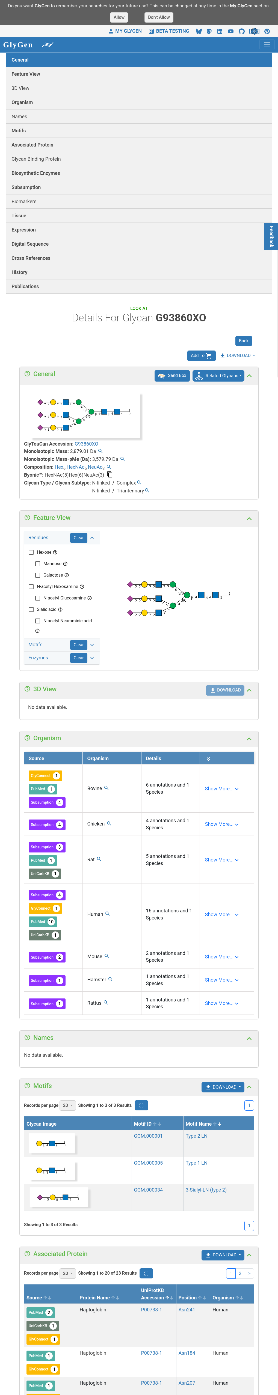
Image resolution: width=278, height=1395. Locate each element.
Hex (59, 467)
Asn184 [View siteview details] (187, 1353)
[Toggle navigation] (267, 44)
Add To (201, 356)
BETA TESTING (168, 31)
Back (244, 340)
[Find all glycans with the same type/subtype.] (139, 483)
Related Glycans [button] (222, 375)
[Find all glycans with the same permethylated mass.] (122, 459)
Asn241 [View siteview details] (187, 1309)
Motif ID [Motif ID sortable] (148, 1124)
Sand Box (172, 375)
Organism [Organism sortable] (228, 1297)
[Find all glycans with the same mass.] (100, 451)
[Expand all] (208, 759)
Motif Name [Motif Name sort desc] (203, 1124)
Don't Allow (159, 17)
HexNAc (75, 467)
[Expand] (222, 788)
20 (66, 1105)
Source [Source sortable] (39, 1297)
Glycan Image (41, 1124)
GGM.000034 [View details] (148, 1190)
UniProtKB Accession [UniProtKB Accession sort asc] (157, 1293)
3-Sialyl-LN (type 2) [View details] (206, 1190)
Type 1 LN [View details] (197, 1163)
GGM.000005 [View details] (148, 1163)
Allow (119, 17)
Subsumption (47, 802)
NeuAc (95, 467)
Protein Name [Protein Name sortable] (99, 1297)
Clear (79, 537)
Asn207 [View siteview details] (187, 1383)
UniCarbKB (45, 874)
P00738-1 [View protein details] (151, 1309)
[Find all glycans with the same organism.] (106, 788)
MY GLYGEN (125, 31)
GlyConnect (45, 775)
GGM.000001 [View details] (148, 1136)
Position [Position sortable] (193, 1297)
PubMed (43, 789)
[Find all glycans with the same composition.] (109, 467)
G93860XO (86, 444)
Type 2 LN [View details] (197, 1136)
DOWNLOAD (235, 356)
